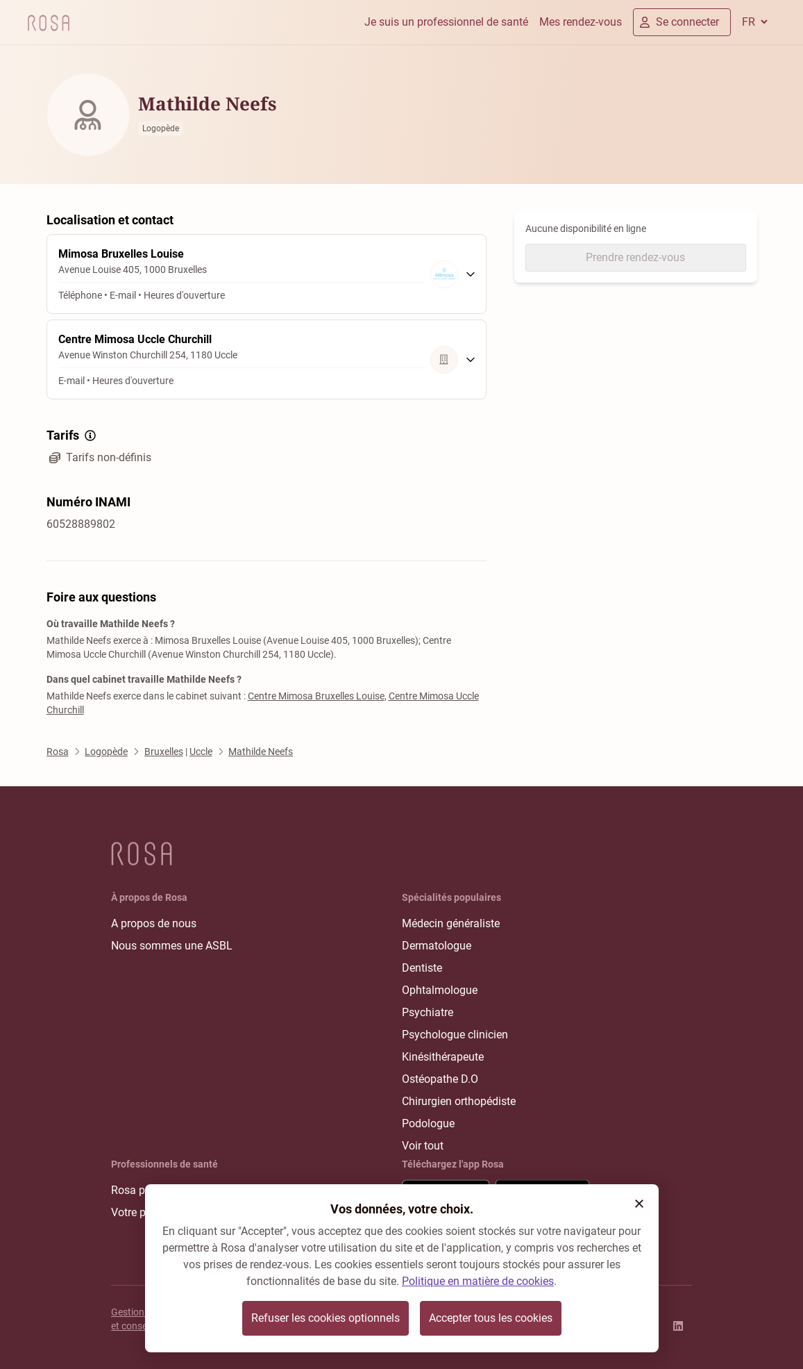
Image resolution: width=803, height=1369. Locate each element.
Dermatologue (436, 945)
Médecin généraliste (451, 923)
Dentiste (422, 967)
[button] (639, 1203)
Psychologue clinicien (455, 1034)
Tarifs (73, 435)
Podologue (428, 1123)
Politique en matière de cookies (478, 1281)
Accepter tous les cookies (490, 1318)
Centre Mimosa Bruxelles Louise (316, 696)
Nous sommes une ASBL (172, 945)
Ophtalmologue (439, 990)
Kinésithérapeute (443, 1056)
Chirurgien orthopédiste (459, 1101)
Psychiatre (427, 1012)
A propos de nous (153, 923)
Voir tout (422, 1145)
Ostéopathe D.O (440, 1079)
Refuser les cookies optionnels (325, 1318)
